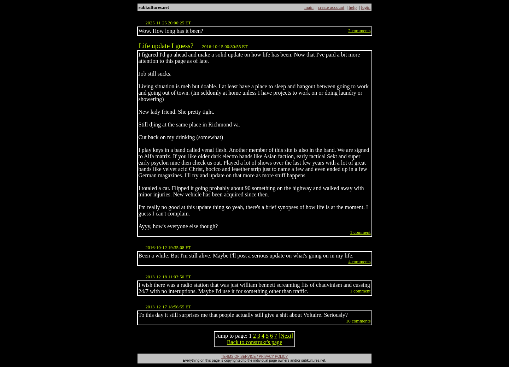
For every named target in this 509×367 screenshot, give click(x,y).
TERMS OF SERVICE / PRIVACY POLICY (254, 357)
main (309, 7)
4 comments (359, 261)
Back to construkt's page (254, 342)
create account (331, 7)
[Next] (286, 336)
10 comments (358, 321)
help (353, 7)
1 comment (360, 232)
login (365, 7)
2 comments (359, 30)
